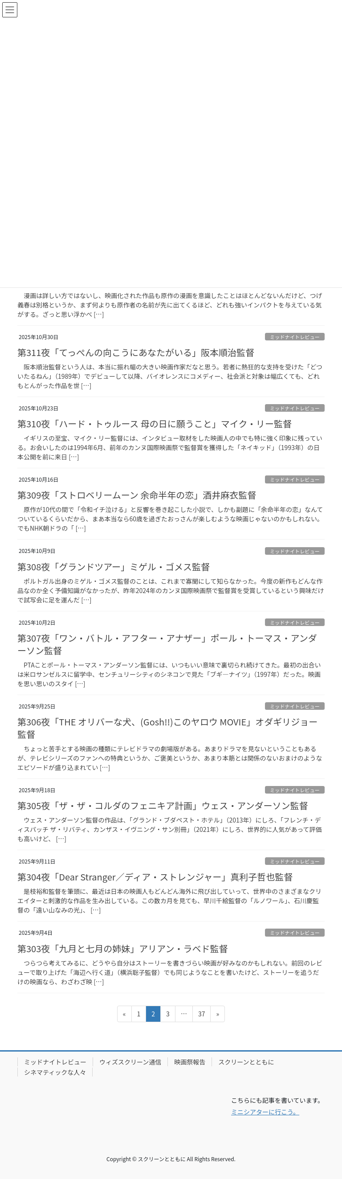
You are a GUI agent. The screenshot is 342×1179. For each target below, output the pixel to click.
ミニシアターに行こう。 (265, 1111)
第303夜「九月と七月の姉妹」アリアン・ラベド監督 (122, 948)
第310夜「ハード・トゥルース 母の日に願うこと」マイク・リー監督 (154, 423)
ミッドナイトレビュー (295, 336)
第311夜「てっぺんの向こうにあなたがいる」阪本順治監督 (135, 352)
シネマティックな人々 (55, 1072)
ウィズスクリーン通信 (130, 1061)
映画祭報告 (189, 1061)
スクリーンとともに (246, 1061)
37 (201, 1015)
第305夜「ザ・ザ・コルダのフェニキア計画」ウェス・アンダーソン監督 (162, 805)
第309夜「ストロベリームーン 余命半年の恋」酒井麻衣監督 (136, 494)
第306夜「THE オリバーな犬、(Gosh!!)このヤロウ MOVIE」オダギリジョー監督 (167, 728)
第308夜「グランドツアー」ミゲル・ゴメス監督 (113, 566)
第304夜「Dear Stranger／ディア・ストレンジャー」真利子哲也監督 (155, 876)
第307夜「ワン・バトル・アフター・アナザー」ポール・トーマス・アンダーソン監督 (167, 644)
